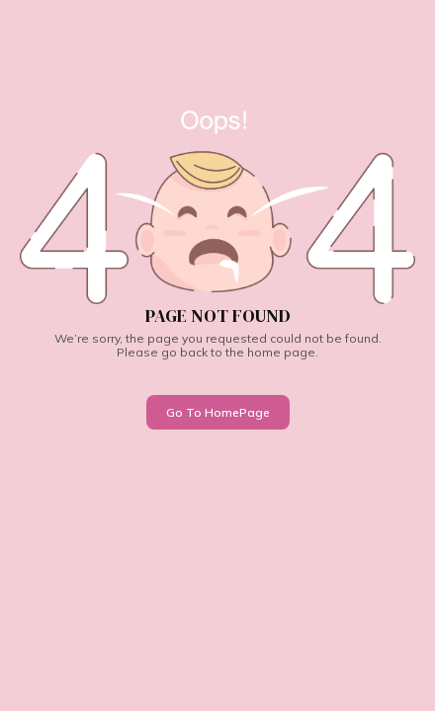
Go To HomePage (218, 412)
